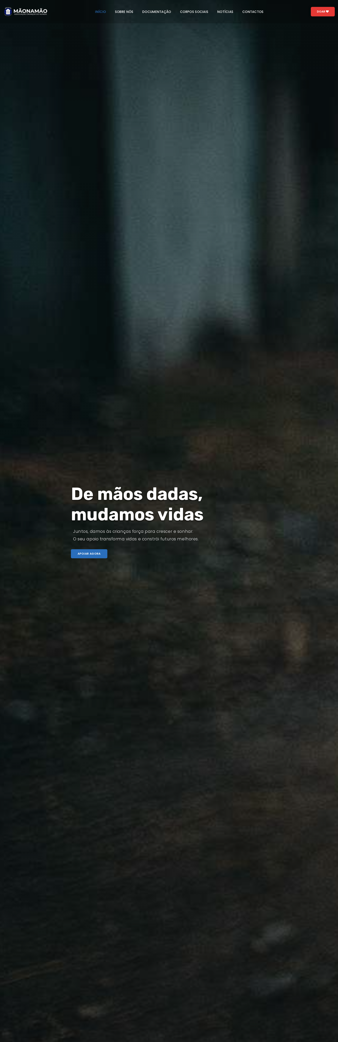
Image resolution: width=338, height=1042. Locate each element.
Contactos (253, 12)
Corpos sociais (194, 12)
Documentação (156, 12)
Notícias (225, 12)
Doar (323, 11)
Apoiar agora (89, 554)
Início (100, 12)
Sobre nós (124, 12)
